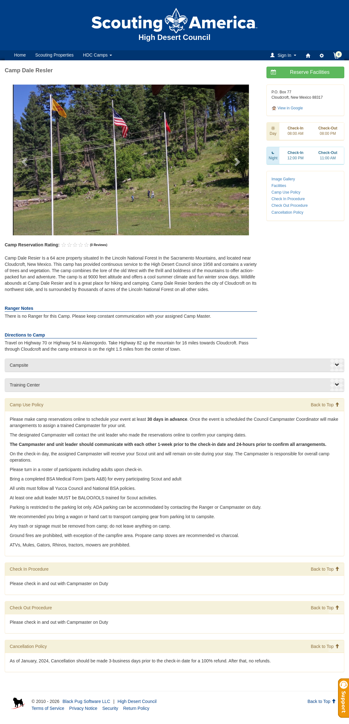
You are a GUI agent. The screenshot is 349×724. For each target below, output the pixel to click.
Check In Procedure (288, 199)
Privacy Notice (83, 708)
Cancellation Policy (287, 212)
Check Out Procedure (289, 205)
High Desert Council (137, 701)
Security (110, 708)
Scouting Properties (54, 55)
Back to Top (325, 404)
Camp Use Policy (285, 192)
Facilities (278, 186)
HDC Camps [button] (97, 55)
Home (20, 55)
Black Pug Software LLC (86, 701)
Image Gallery (283, 179)
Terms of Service (47, 708)
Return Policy (136, 708)
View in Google (287, 108)
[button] (284, 55)
